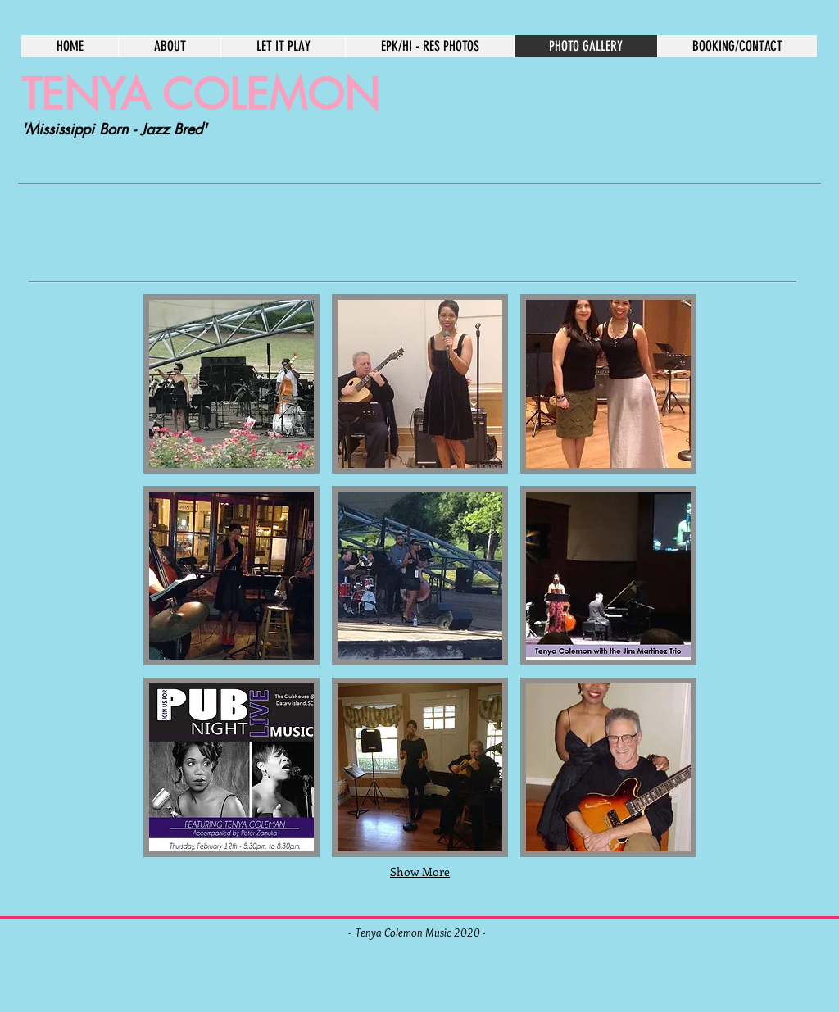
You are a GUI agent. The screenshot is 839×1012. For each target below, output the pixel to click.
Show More (420, 871)
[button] (231, 384)
